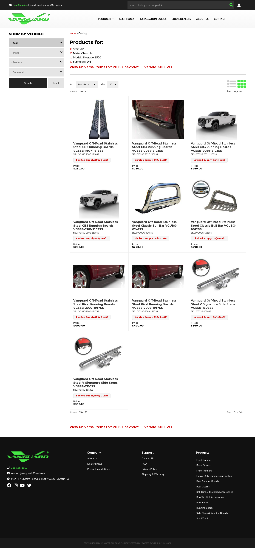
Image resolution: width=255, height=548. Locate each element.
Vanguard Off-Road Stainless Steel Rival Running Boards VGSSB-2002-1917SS (95, 304)
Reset (56, 82)
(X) (71, 49)
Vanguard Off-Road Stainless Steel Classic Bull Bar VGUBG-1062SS (213, 225)
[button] (181, 5)
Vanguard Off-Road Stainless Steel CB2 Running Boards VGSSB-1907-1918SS (95, 147)
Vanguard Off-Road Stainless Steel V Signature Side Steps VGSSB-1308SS (213, 304)
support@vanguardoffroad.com (28, 473)
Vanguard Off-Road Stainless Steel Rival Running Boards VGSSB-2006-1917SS (154, 304)
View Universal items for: (121, 67)
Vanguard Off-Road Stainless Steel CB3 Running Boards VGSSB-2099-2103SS (213, 147)
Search (28, 82)
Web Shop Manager (161, 543)
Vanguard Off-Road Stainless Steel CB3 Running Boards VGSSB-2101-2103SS (95, 225)
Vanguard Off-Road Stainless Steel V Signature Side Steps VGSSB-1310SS (95, 382)
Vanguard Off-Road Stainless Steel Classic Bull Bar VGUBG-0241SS (154, 225)
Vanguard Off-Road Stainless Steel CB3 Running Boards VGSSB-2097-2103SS (154, 147)
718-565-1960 (19, 467)
